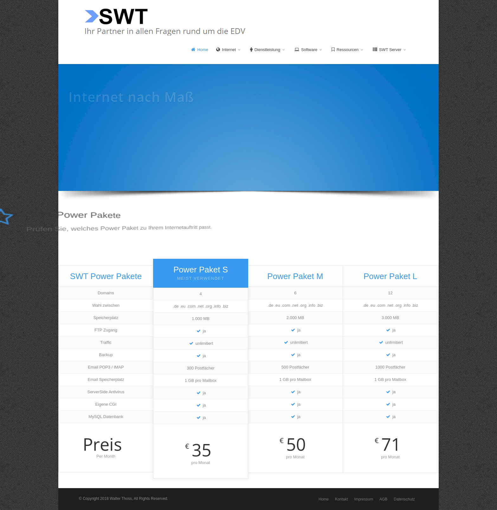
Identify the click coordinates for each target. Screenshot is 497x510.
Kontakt (341, 499)
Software (308, 49)
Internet (228, 49)
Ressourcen (347, 49)
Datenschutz (404, 499)
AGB (383, 499)
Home (199, 49)
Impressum (363, 499)
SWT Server (389, 49)
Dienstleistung (267, 49)
